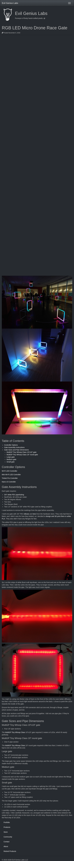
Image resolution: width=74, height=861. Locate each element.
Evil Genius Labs (10, 3)
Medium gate (11, 459)
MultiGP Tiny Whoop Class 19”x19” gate (21, 452)
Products (7, 827)
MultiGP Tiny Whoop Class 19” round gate (22, 455)
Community (8, 837)
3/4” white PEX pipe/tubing (14, 495)
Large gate (11, 457)
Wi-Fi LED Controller (9, 471)
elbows (26, 514)
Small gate (11, 462)
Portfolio (7, 822)
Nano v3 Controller (9, 482)
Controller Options (11, 445)
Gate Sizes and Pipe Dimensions (16, 450)
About (6, 846)
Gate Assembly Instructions (14, 447)
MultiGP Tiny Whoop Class (15, 732)
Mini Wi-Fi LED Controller (11, 475)
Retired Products (10, 851)
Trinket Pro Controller (10, 478)
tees (34, 514)
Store (6, 832)
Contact (6, 842)
